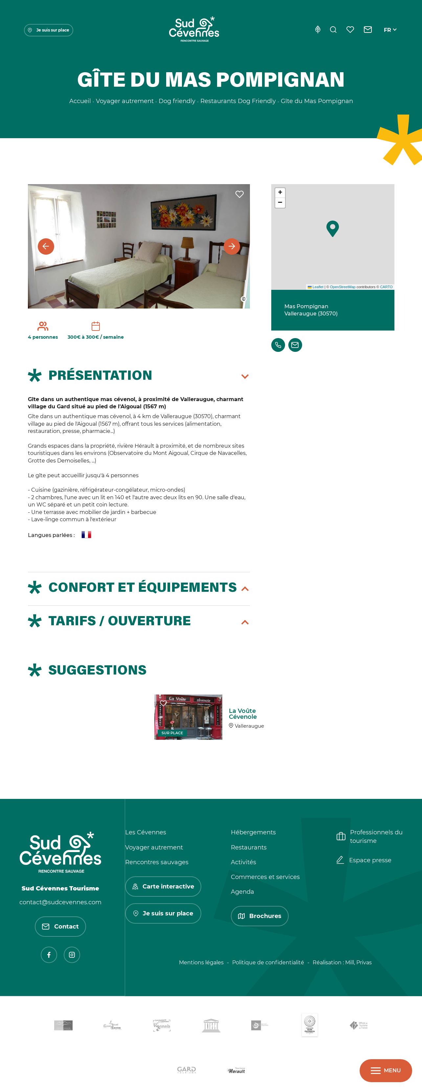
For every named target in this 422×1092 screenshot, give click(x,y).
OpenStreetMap (343, 287)
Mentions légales (201, 962)
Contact (60, 926)
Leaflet (315, 287)
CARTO (386, 287)
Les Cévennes (145, 832)
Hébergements (253, 832)
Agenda (242, 891)
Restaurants (249, 847)
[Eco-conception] (317, 30)
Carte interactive (163, 886)
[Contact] (368, 30)
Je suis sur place (48, 30)
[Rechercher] (333, 30)
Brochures (259, 916)
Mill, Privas (358, 962)
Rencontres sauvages (157, 862)
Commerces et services (265, 877)
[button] (332, 229)
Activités (243, 862)
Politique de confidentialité (268, 962)
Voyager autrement (154, 847)
